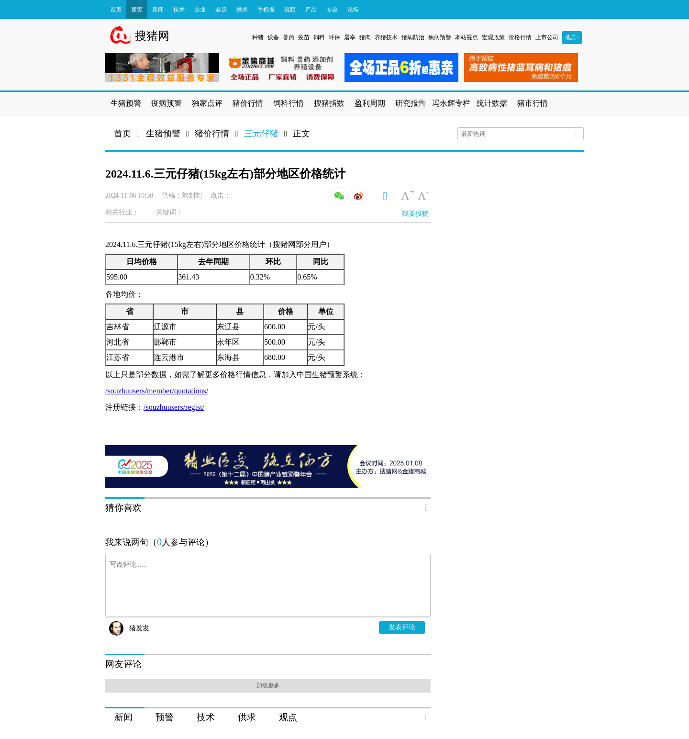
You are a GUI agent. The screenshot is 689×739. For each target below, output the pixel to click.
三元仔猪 (261, 133)
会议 (221, 9)
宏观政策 (493, 37)
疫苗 (304, 37)
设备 (273, 37)
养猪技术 (386, 37)
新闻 (158, 9)
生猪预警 (163, 133)
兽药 (288, 37)
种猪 (258, 37)
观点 (288, 717)
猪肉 (365, 37)
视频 (290, 9)
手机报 (266, 9)
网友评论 (123, 664)
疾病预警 (439, 37)
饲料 (319, 37)
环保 (334, 37)
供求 (242, 9)
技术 (179, 9)
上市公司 (546, 37)
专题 (332, 9)
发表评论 (402, 627)
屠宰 (350, 37)
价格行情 (520, 37)
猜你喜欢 (123, 508)
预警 (137, 9)
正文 (301, 133)
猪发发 (139, 628)
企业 (200, 9)
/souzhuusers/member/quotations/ (156, 391)
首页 (116, 9)
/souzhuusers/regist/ (174, 407)
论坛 (353, 9)
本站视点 (466, 37)
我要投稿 (415, 213)
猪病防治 (412, 37)
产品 (311, 9)
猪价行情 (212, 133)
